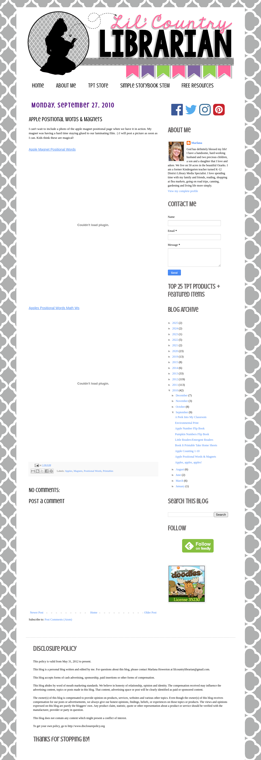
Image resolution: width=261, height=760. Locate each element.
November (182, 401)
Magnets (78, 470)
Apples (68, 470)
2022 (175, 339)
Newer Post (37, 612)
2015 (175, 362)
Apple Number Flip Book (189, 428)
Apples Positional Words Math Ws (54, 308)
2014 (175, 368)
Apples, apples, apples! (188, 462)
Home (38, 85)
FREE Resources (198, 85)
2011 (175, 385)
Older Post (150, 612)
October (181, 406)
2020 (175, 351)
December (182, 395)
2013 (175, 373)
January (180, 486)
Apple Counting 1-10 (187, 451)
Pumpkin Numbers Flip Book (192, 434)
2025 (175, 323)
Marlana (196, 143)
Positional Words (93, 470)
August (180, 469)
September (182, 412)
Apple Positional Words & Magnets (195, 456)
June (179, 475)
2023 (175, 334)
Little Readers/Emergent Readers (194, 439)
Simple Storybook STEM (145, 85)
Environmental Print (186, 423)
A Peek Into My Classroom (190, 417)
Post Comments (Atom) (58, 619)
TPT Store (98, 85)
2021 (175, 345)
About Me (66, 85)
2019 (175, 356)
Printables (108, 470)
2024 (175, 328)
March (180, 480)
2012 (175, 379)
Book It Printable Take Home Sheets (196, 445)
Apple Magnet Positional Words (52, 149)
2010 (175, 390)
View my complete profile (183, 191)
